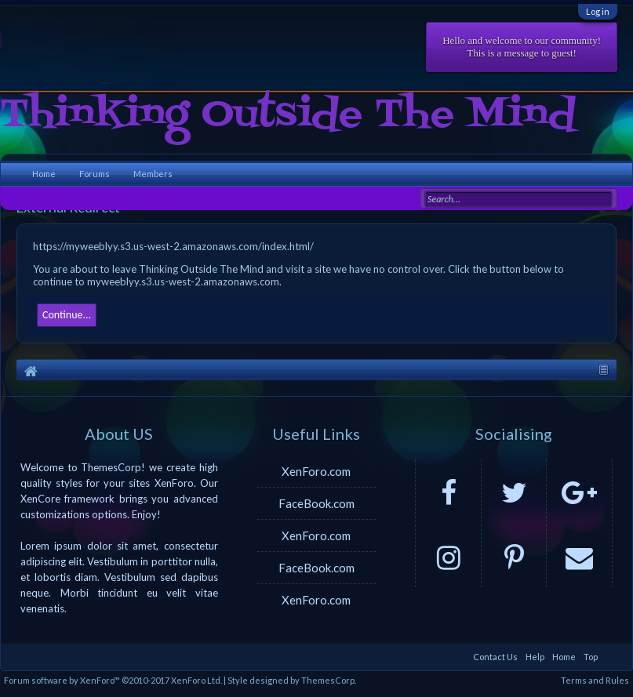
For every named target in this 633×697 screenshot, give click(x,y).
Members (153, 174)
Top (591, 657)
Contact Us (495, 657)
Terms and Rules (595, 680)
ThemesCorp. (328, 680)
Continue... (66, 314)
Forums (94, 174)
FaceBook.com (316, 503)
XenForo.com (316, 471)
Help (535, 657)
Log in (597, 11)
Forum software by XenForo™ (113, 680)
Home (44, 174)
